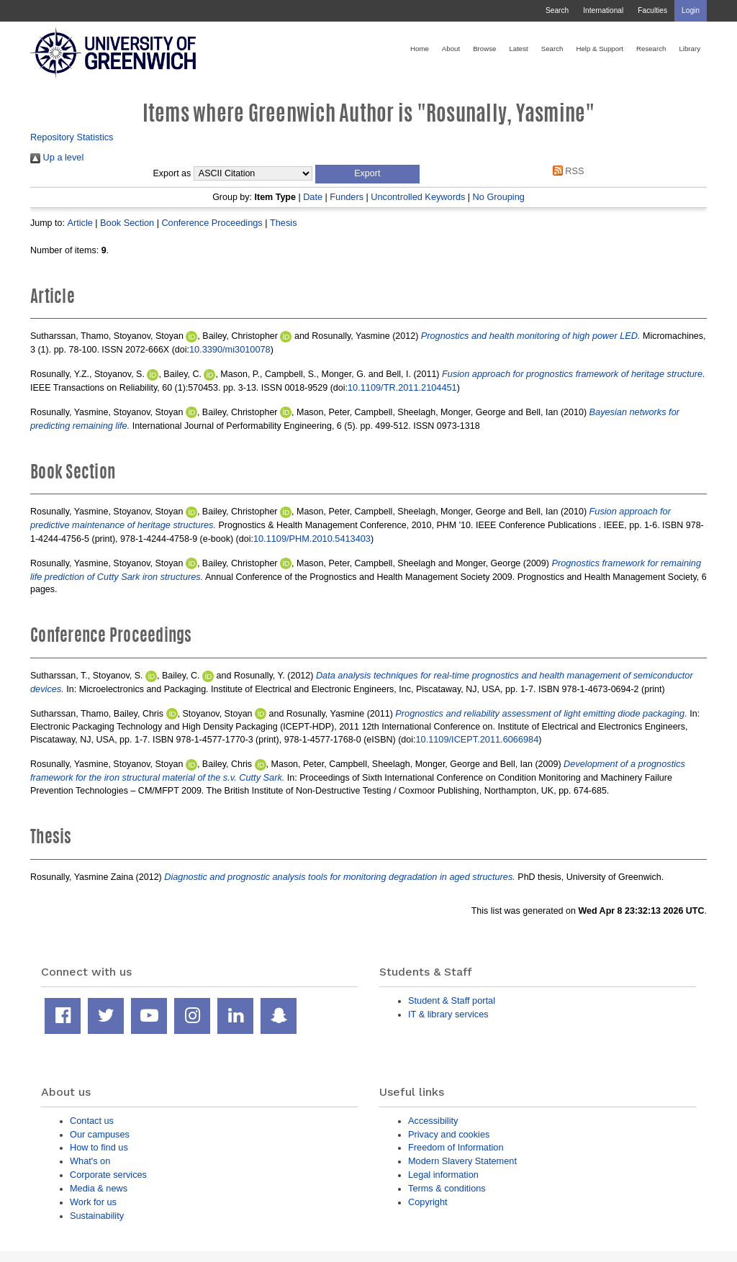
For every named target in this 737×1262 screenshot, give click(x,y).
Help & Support (599, 49)
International (603, 10)
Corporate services (108, 1174)
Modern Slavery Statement (462, 1161)
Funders (346, 196)
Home (419, 49)
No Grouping (499, 196)
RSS (566, 170)
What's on (90, 1161)
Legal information (443, 1174)
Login (691, 10)
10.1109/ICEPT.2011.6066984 (476, 739)
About (451, 49)
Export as (172, 173)
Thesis (283, 222)
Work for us (93, 1202)
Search (557, 10)
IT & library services (448, 1014)
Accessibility (433, 1120)
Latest (518, 49)
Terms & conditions (447, 1188)
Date (312, 196)
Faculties (652, 10)
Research (651, 49)
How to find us (99, 1147)
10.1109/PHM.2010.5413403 (312, 538)
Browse (484, 49)
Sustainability (97, 1215)
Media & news (98, 1188)
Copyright (428, 1202)
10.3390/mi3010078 (230, 349)
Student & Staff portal (451, 1000)
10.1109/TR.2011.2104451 (402, 387)
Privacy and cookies (448, 1134)
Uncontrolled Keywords (418, 196)
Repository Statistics (72, 137)
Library (689, 49)
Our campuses (100, 1134)
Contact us (92, 1120)
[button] (367, 174)
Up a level (56, 157)
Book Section (127, 222)
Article (79, 222)
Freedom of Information (456, 1147)
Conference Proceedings (211, 222)
